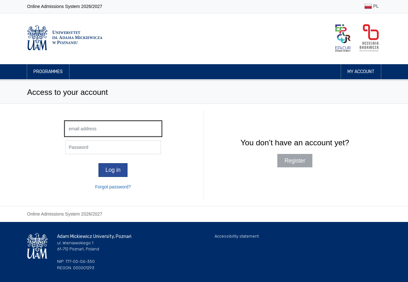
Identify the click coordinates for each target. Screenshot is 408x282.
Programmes (48, 71)
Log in (113, 170)
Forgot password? (113, 186)
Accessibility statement (237, 236)
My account (361, 71)
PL (371, 6)
